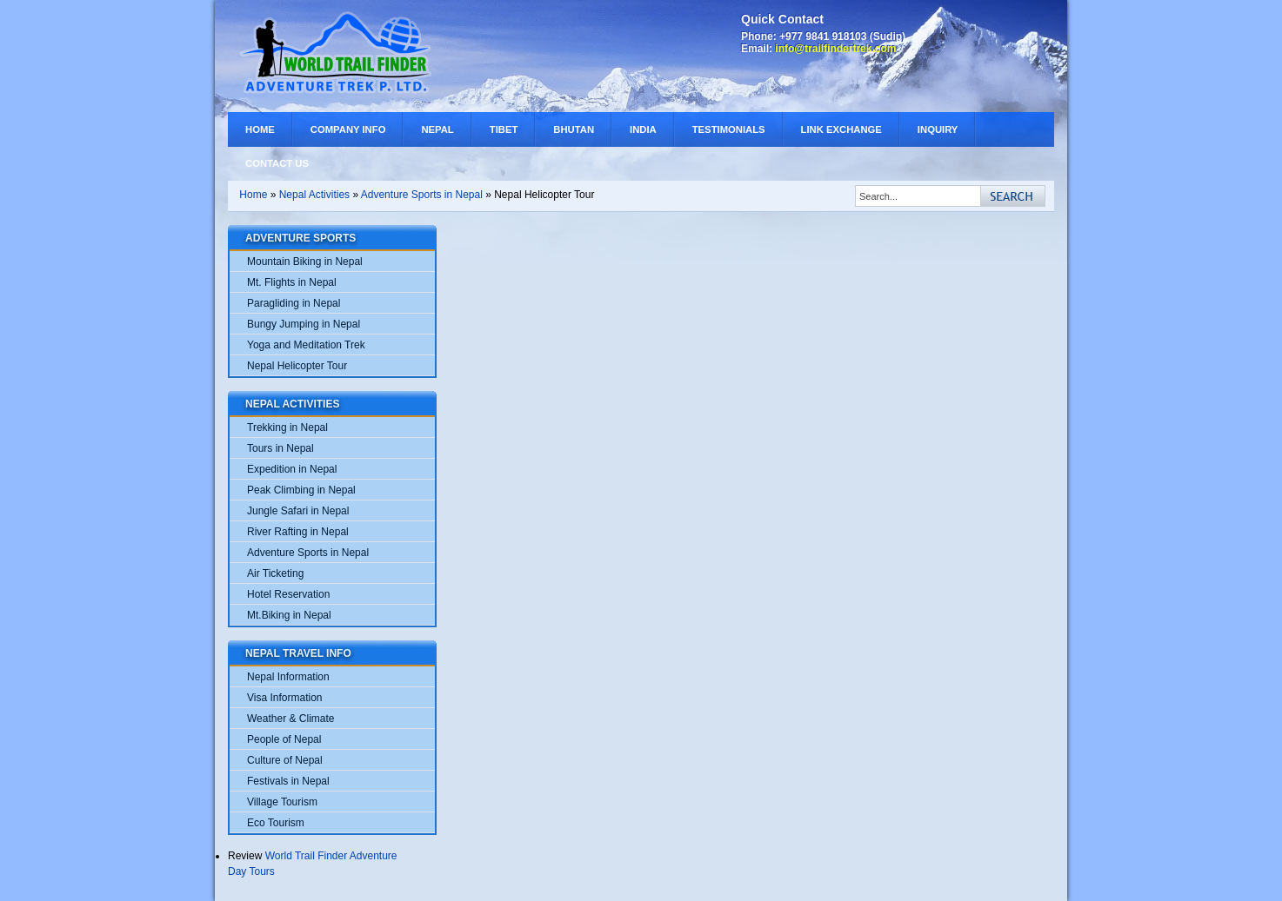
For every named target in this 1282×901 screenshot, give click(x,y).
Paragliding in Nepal (293, 303)
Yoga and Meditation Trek (306, 345)
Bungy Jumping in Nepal (303, 324)
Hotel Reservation (288, 594)
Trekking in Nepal (287, 427)
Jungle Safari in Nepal (298, 511)
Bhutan (573, 129)
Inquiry (938, 129)
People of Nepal (284, 739)
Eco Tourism (275, 823)
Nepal (437, 129)
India (643, 129)
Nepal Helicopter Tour (297, 366)
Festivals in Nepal (288, 781)
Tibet (504, 129)
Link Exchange (841, 129)
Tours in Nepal (280, 448)
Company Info (348, 129)
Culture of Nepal (285, 760)
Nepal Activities (314, 195)
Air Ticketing (275, 573)
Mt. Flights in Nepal (292, 282)
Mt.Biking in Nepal (289, 615)
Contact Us (277, 163)
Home (260, 129)
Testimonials (728, 129)
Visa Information (285, 698)
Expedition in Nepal (292, 469)
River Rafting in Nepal (298, 532)
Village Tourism (282, 802)
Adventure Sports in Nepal (422, 195)
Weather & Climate (290, 718)
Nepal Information (288, 677)
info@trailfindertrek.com (835, 49)
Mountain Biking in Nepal (305, 261)
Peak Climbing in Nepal (301, 490)
